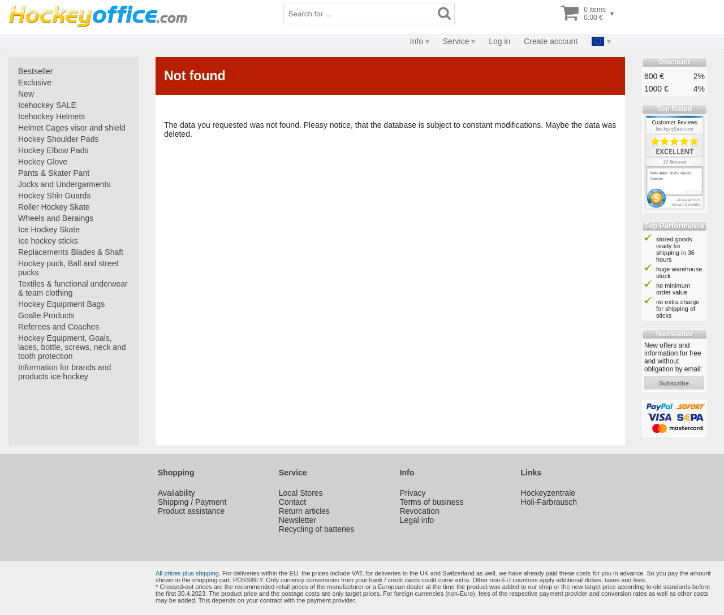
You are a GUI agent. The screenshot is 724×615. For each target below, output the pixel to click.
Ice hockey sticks (48, 240)
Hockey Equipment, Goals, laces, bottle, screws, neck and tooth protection (72, 347)
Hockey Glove (42, 161)
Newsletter (297, 520)
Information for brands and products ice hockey (64, 372)
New (26, 93)
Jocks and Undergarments (64, 184)
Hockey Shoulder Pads (58, 139)
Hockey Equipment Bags (61, 304)
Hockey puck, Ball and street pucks (68, 268)
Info (416, 41)
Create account (551, 41)
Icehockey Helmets (51, 116)
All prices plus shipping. (188, 573)
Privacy (413, 492)
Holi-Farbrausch (549, 501)
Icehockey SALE (47, 105)
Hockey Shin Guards (54, 195)
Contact (292, 501)
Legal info (417, 520)
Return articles (304, 511)
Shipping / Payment (192, 501)
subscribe (674, 383)
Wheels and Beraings (55, 218)
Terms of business (432, 501)
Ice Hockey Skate (49, 229)
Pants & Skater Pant (53, 172)
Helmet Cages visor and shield (72, 127)
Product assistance (191, 511)
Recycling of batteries (317, 529)
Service (456, 41)
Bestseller (35, 71)
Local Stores (301, 492)
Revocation (419, 511)
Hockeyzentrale (548, 492)
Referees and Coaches (58, 326)
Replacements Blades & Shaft (70, 252)
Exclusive (34, 82)
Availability (176, 492)
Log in (499, 41)
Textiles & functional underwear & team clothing (73, 288)
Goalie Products (46, 315)
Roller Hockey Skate (54, 206)
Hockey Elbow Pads (53, 150)
